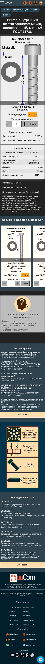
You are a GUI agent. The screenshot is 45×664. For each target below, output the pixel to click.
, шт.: (22, 119)
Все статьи (22, 415)
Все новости (22, 565)
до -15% (33, 114)
